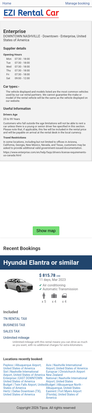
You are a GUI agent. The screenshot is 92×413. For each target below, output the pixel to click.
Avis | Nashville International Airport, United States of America (67, 366)
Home (6, 3)
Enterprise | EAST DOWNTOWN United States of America (22, 379)
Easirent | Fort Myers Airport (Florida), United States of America (64, 394)
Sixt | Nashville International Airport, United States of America (24, 373)
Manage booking (77, 3)
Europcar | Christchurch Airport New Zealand (65, 373)
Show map (46, 230)
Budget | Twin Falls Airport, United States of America (24, 386)
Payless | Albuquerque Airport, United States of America (22, 366)
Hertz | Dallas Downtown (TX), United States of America (22, 393)
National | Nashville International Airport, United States (66, 379)
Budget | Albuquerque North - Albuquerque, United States (64, 386)
